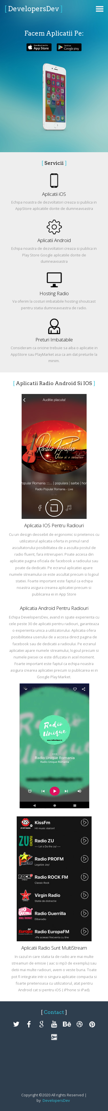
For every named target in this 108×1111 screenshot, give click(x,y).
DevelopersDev (33, 9)
